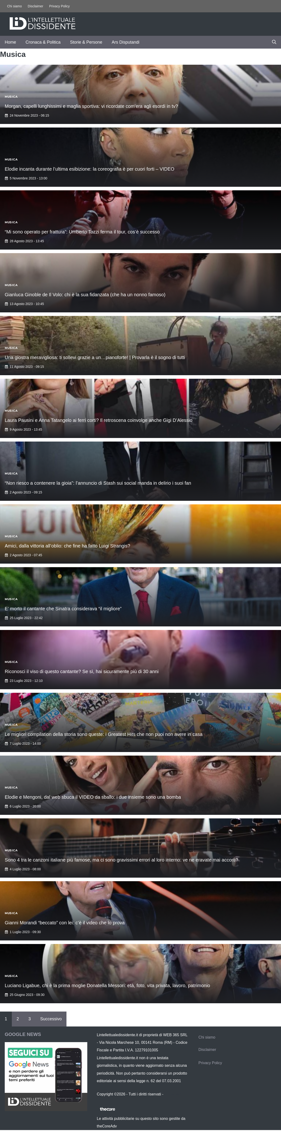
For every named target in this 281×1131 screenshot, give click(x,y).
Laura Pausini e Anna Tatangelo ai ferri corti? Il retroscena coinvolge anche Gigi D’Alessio (98, 420)
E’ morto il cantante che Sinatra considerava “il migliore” (63, 608)
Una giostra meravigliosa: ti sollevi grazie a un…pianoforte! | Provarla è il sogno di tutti (95, 357)
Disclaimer (35, 6)
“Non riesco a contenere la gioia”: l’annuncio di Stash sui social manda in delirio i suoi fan (98, 483)
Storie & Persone (86, 42)
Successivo (51, 1019)
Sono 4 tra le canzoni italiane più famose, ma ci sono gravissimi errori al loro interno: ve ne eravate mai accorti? (121, 859)
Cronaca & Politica (43, 42)
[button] (274, 42)
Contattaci (172, 1094)
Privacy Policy (59, 6)
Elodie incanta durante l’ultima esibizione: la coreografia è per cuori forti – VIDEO (89, 169)
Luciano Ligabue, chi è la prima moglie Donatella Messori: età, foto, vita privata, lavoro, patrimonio (107, 985)
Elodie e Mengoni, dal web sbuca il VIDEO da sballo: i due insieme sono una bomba (93, 797)
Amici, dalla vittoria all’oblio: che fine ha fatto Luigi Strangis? (67, 545)
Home (10, 42)
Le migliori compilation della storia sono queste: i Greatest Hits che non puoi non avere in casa (103, 734)
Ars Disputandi (125, 42)
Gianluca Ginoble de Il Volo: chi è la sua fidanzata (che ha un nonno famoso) (85, 294)
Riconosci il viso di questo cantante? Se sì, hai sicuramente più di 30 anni (81, 671)
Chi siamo (14, 6)
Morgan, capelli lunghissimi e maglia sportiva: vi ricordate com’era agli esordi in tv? (91, 106)
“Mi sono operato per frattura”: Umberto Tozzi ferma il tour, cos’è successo (82, 231)
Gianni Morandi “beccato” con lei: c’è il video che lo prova (65, 922)
